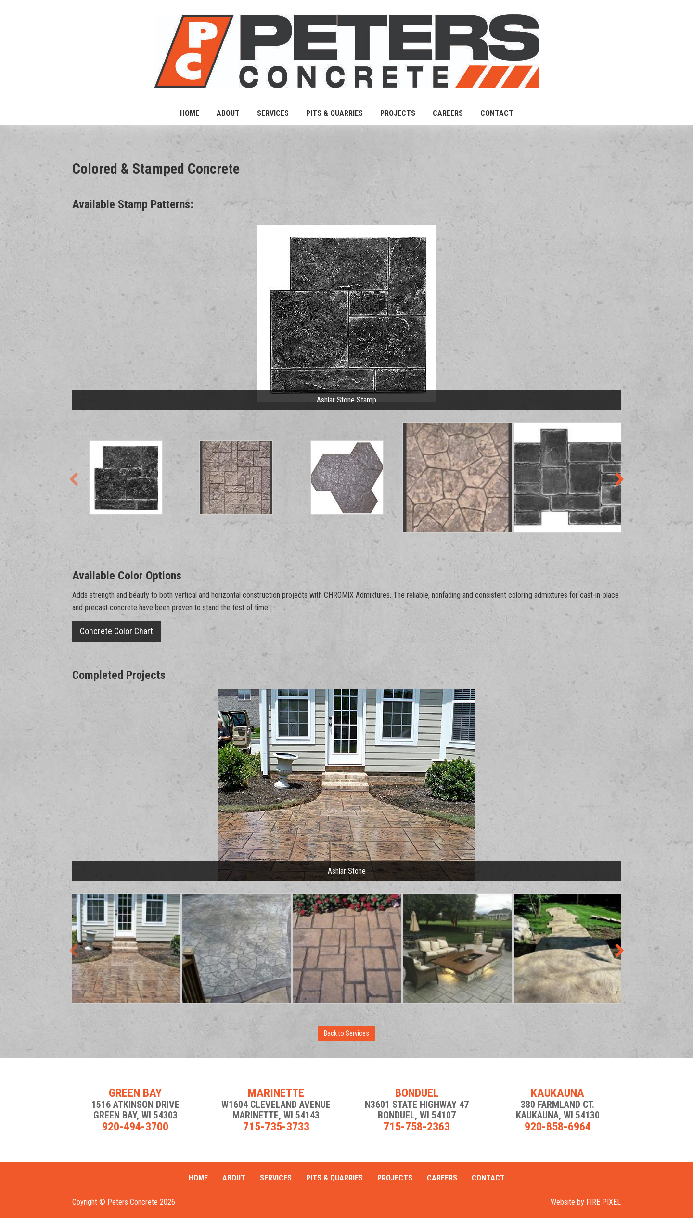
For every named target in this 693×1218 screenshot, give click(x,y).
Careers (448, 113)
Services (273, 113)
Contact (496, 113)
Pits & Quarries (334, 113)
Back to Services (346, 1033)
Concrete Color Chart (116, 631)
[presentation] (73, 479)
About (228, 113)
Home (189, 113)
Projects (397, 113)
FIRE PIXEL (603, 1201)
